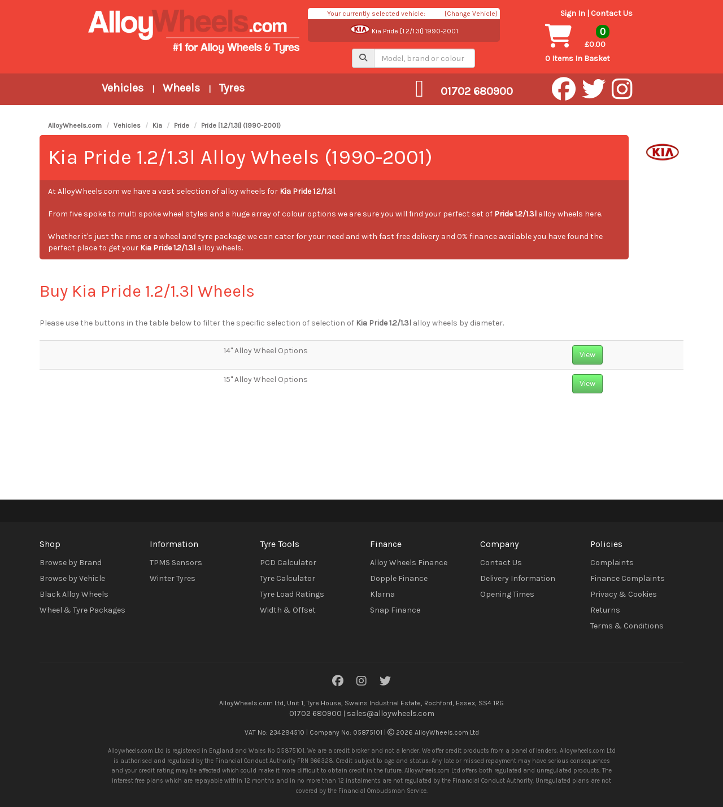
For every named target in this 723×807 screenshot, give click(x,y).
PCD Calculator (288, 562)
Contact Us (612, 13)
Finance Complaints (627, 578)
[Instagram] (361, 682)
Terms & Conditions (627, 626)
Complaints (612, 562)
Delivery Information (517, 578)
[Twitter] (385, 682)
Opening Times (507, 594)
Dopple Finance (399, 578)
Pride (181, 125)
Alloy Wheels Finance (408, 562)
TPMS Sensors (176, 562)
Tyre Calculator (287, 578)
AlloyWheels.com (75, 125)
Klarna (382, 594)
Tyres (232, 87)
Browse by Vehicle (72, 578)
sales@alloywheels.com (390, 713)
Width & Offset (288, 610)
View (587, 354)
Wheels (181, 87)
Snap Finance (395, 610)
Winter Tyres (172, 578)
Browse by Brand (71, 562)
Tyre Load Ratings (292, 594)
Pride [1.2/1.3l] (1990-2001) (241, 125)
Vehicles (122, 87)
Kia (157, 125)
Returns (605, 610)
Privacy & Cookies (623, 594)
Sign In (572, 13)
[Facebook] (337, 682)
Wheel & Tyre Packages (82, 610)
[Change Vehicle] (471, 14)
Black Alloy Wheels (74, 594)
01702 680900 (315, 713)
